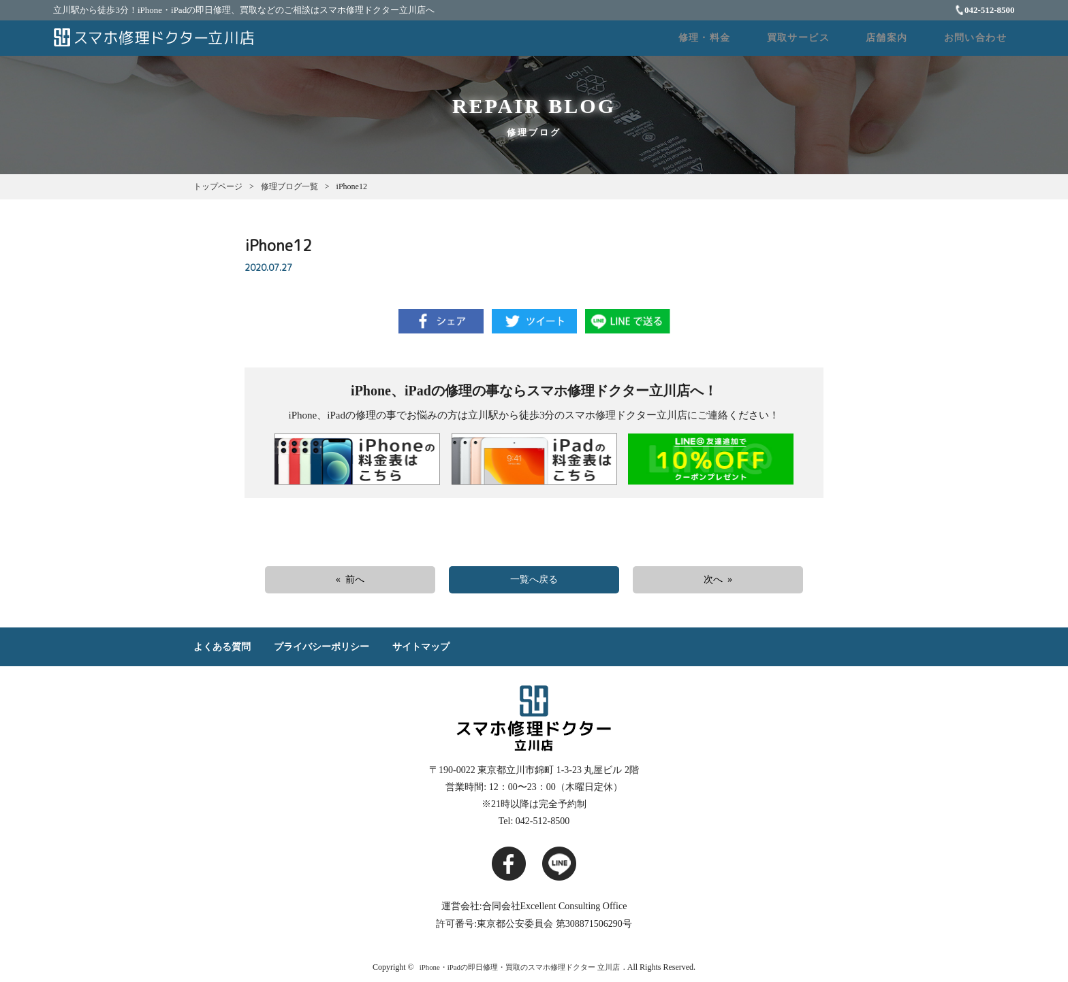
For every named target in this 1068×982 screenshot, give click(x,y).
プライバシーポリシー (321, 650)
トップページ (217, 189)
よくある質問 (222, 650)
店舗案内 (911, 40)
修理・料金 (759, 40)
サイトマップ (421, 650)
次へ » (718, 582)
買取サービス (837, 40)
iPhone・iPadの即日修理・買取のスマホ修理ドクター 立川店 (519, 970)
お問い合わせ (983, 40)
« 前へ (350, 582)
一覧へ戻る (534, 582)
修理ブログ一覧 (289, 189)
